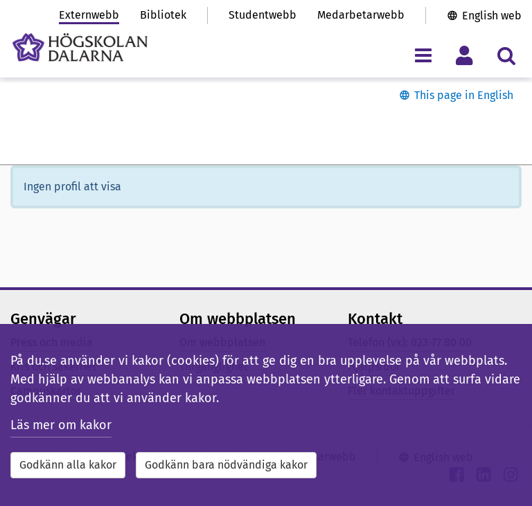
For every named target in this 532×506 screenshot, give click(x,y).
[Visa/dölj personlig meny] (464, 55)
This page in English (463, 95)
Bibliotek (163, 14)
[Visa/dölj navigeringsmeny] (422, 55)
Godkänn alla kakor (67, 464)
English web (492, 15)
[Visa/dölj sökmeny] (506, 55)
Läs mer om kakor (61, 425)
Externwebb (89, 14)
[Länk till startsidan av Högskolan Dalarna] (80, 47)
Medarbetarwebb (361, 14)
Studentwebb (262, 14)
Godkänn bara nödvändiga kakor (226, 464)
